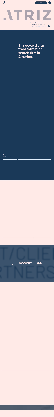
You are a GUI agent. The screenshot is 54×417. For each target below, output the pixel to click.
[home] (6, 2)
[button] (49, 2)
